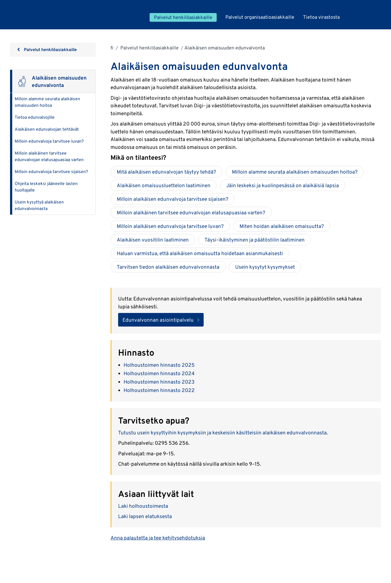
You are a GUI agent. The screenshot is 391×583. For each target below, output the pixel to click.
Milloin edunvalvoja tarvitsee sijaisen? (51, 171)
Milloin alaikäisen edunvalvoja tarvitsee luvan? (170, 226)
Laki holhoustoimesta (143, 506)
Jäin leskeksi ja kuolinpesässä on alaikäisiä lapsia (282, 185)
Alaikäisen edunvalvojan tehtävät (47, 129)
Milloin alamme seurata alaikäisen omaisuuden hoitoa (47, 102)
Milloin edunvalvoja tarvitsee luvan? (49, 141)
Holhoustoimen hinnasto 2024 (159, 373)
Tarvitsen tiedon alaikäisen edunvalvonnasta (168, 267)
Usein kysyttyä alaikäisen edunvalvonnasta (39, 205)
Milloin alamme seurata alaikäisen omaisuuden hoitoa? (295, 171)
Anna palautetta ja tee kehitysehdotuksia (158, 537)
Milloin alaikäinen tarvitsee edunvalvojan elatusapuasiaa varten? (191, 212)
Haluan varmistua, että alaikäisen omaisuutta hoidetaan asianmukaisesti (200, 253)
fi (112, 48)
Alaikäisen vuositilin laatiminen (153, 239)
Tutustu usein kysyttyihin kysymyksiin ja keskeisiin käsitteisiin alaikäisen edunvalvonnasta (222, 432)
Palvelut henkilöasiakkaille (149, 48)
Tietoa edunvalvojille (35, 117)
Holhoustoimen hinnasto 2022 (159, 390)
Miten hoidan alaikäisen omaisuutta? (281, 226)
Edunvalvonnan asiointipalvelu (158, 319)
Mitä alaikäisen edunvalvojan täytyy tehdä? (166, 171)
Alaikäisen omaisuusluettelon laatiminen (163, 185)
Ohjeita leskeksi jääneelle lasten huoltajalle (46, 187)
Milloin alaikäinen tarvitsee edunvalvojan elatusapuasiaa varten (49, 156)
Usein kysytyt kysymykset (265, 267)
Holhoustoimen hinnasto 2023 (159, 381)
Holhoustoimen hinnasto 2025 (159, 365)
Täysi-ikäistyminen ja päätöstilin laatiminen (254, 239)
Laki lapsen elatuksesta (145, 516)
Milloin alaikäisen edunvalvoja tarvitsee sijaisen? (172, 199)
